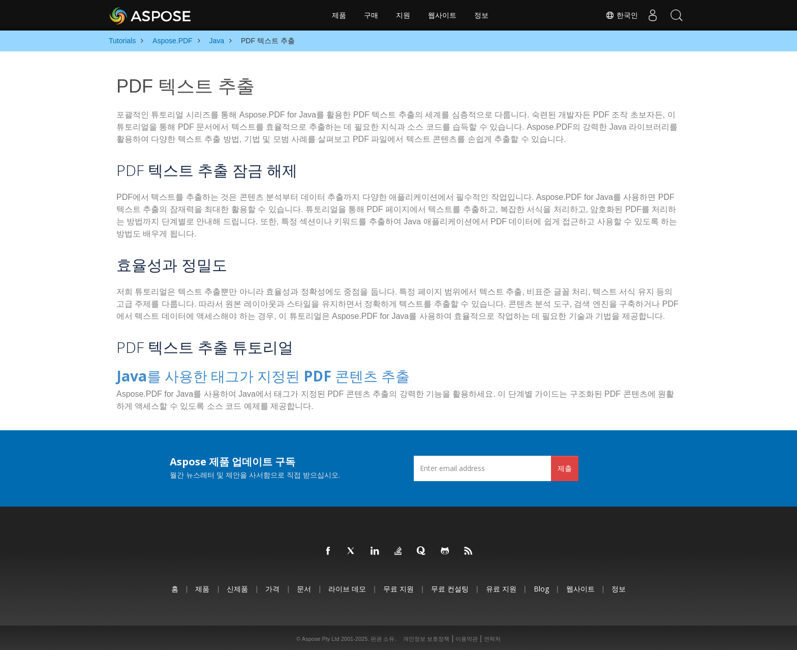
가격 (272, 586)
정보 (481, 15)
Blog (541, 586)
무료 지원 (398, 586)
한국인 (618, 15)
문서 (304, 586)
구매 (371, 15)
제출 (565, 465)
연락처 (492, 637)
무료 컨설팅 (450, 586)
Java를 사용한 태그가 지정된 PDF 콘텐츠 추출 (238, 374)
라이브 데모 (347, 586)
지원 (403, 15)
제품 (339, 15)
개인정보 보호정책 (426, 637)
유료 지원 (501, 586)
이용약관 (466, 637)
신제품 (237, 586)
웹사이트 (442, 15)
